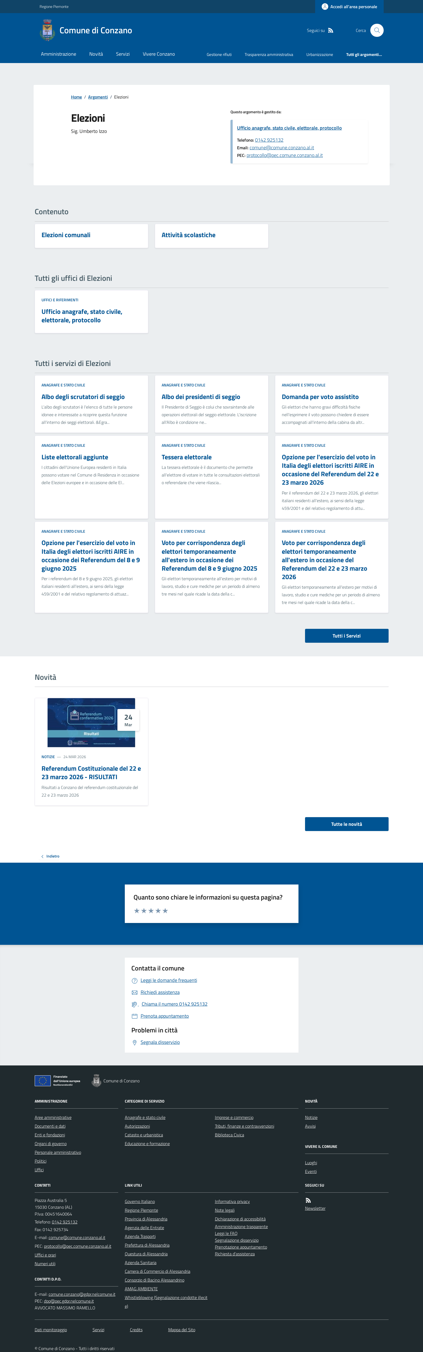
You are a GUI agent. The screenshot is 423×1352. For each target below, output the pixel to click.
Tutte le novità (346, 824)
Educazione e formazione (147, 1143)
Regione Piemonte (54, 6)
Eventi (311, 1171)
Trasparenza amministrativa (269, 54)
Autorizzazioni (137, 1126)
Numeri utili (45, 1263)
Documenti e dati (50, 1126)
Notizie (48, 757)
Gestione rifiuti (219, 54)
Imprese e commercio (234, 1117)
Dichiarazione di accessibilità (240, 1219)
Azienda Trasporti (140, 1236)
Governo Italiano (140, 1201)
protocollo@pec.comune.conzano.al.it (285, 155)
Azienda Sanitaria (140, 1262)
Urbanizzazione (319, 54)
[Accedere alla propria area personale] (349, 6)
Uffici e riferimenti (60, 300)
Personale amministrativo (58, 1152)
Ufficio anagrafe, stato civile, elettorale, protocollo (289, 128)
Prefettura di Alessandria (147, 1245)
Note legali (225, 1210)
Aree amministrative (53, 1117)
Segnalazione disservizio (237, 1240)
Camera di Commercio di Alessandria (157, 1271)
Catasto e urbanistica (144, 1134)
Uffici (39, 1169)
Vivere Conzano (159, 54)
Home (76, 97)
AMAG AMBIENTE (141, 1288)
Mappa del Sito (181, 1329)
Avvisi (310, 1126)
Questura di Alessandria (146, 1253)
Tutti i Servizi (347, 635)
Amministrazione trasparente (241, 1226)
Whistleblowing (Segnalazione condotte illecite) (166, 1301)
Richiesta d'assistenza (235, 1253)
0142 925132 (269, 140)
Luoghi (311, 1162)
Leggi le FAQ (226, 1233)
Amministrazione (58, 54)
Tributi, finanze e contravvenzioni (244, 1126)
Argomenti (98, 97)
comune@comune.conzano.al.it (282, 147)
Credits (136, 1329)
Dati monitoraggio (51, 1329)
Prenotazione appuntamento (241, 1247)
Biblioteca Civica (229, 1134)
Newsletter (315, 1208)
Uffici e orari (45, 1255)
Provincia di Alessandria (146, 1219)
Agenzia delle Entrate (144, 1227)
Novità (96, 54)
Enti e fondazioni (50, 1134)
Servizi (123, 54)
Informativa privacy (232, 1201)
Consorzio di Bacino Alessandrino (154, 1280)
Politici (40, 1161)
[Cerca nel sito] (374, 30)
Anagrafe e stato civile (63, 385)
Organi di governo (51, 1143)
